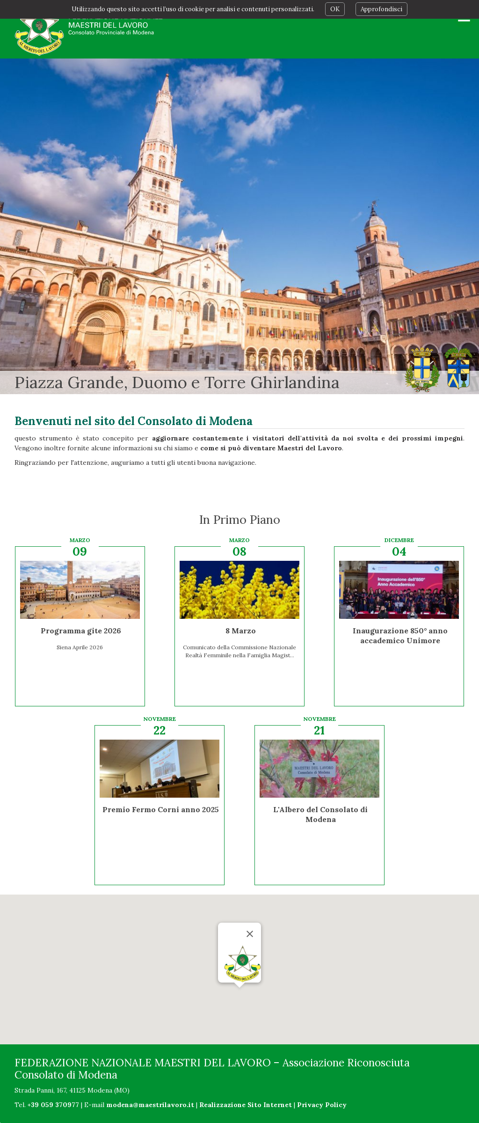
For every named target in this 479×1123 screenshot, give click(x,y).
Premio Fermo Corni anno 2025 (160, 809)
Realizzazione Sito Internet (245, 1105)
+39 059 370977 (53, 1105)
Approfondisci (381, 9)
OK (335, 9)
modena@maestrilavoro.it (150, 1105)
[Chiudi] (250, 934)
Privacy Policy (322, 1105)
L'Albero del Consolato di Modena (320, 814)
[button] (239, 996)
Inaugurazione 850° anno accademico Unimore (400, 635)
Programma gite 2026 (81, 630)
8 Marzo (240, 630)
